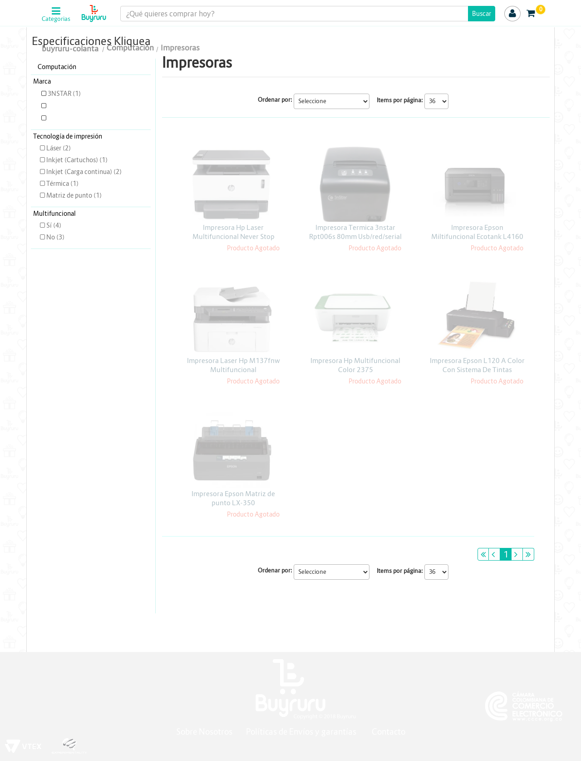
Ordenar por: (275, 100)
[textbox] (308, 13)
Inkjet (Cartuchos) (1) (74, 160)
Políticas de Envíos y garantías (302, 731)
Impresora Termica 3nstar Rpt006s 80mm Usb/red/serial (355, 232)
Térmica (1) (59, 183)
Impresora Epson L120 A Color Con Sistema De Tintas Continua (477, 369)
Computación (57, 67)
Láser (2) (55, 148)
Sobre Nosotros (204, 731)
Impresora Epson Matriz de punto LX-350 (233, 498)
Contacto (388, 731)
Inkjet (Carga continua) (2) (81, 172)
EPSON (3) (59, 106)
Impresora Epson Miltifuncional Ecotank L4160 (477, 232)
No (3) (52, 237)
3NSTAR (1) (61, 94)
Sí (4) (50, 225)
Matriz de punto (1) (71, 195)
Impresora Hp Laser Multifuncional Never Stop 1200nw (233, 236)
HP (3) (53, 118)
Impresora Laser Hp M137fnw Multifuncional (233, 365)
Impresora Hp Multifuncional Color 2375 (355, 365)
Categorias (56, 19)
